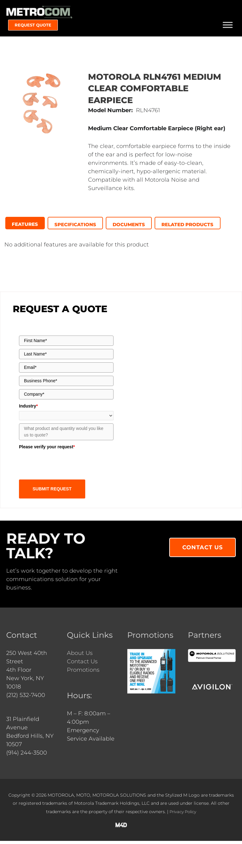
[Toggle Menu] (228, 28)
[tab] (25, 226)
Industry (28, 409)
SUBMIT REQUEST (52, 491)
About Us (80, 656)
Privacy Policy (183, 815)
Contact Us (82, 664)
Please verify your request (47, 450)
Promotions (83, 673)
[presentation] (25, 225)
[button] (33, 27)
